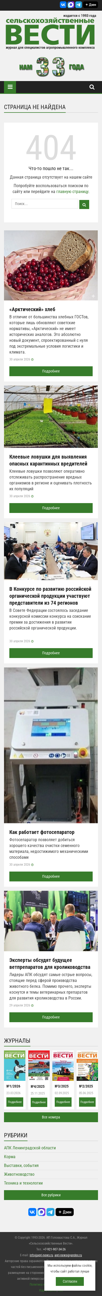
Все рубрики (51, 1195)
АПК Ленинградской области (30, 1147)
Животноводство (19, 1174)
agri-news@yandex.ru (68, 1255)
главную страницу (72, 191)
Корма (9, 1156)
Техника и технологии (23, 1183)
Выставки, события (21, 1165)
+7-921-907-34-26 (54, 1249)
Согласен (70, 1281)
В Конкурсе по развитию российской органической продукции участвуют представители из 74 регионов (50, 596)
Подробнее (51, 371)
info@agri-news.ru (41, 1255)
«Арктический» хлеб (32, 309)
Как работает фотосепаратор (41, 832)
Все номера (51, 1117)
